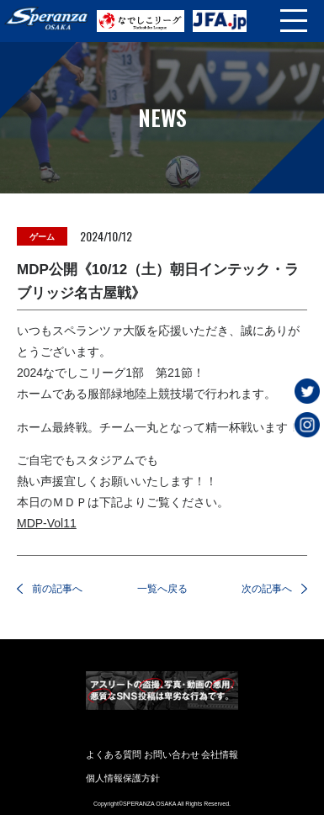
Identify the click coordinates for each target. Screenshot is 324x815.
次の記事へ (267, 589)
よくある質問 (113, 754)
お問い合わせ (171, 754)
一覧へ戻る (162, 589)
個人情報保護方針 (123, 778)
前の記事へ (57, 589)
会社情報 (219, 754)
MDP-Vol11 (47, 523)
